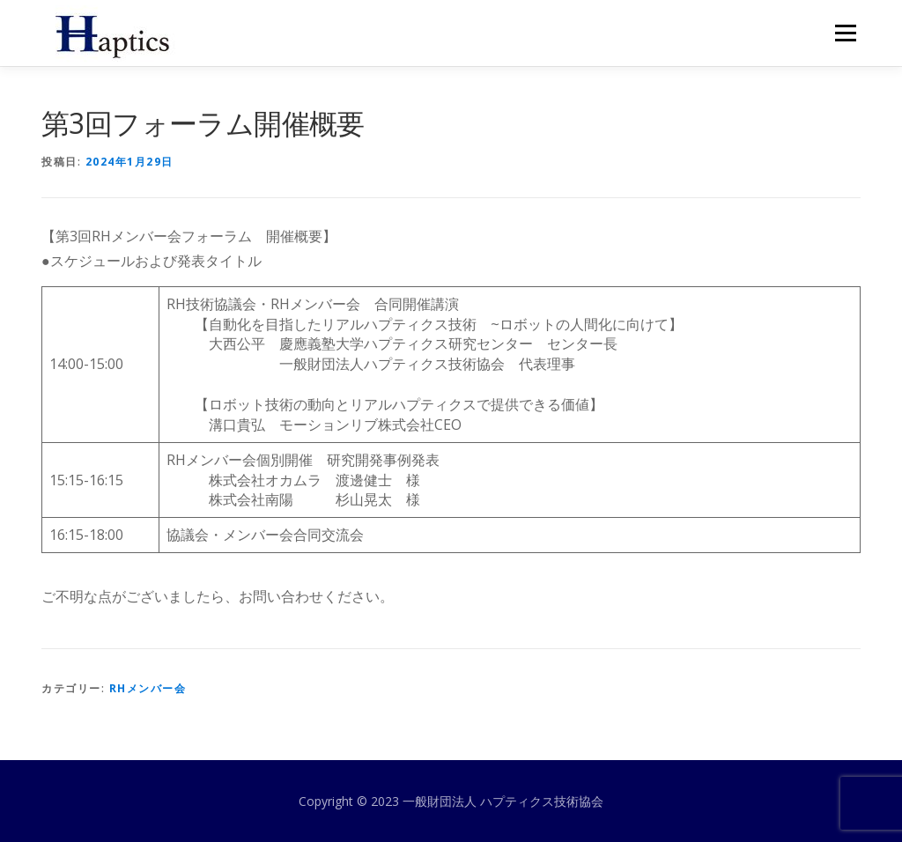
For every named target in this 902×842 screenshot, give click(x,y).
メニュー (845, 32)
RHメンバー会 (148, 688)
